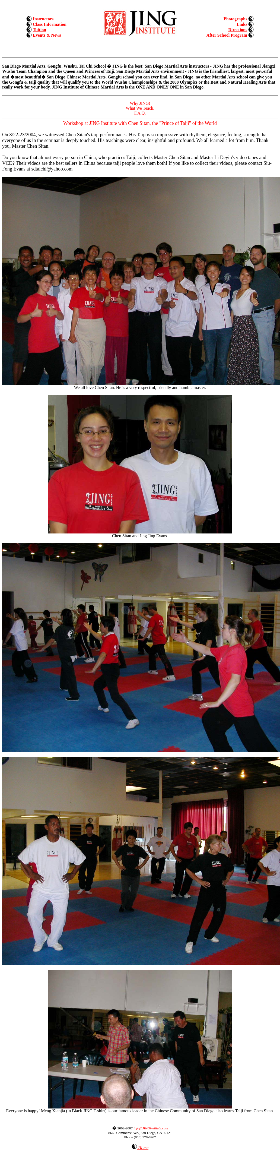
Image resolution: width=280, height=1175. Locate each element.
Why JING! (140, 103)
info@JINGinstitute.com (150, 1128)
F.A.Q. (140, 113)
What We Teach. (140, 108)
